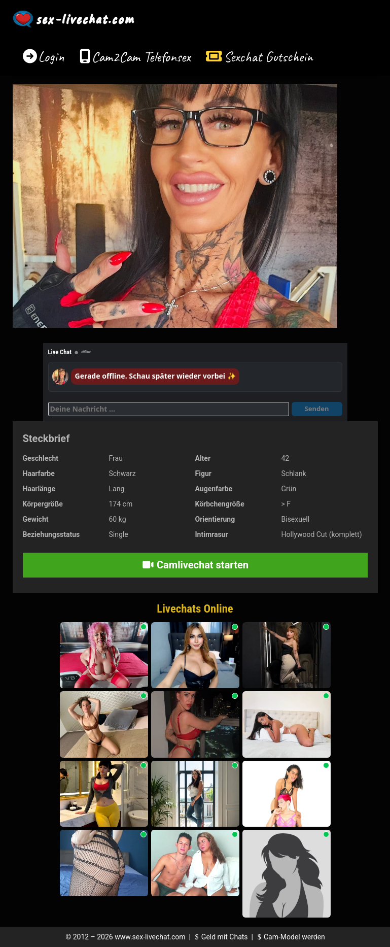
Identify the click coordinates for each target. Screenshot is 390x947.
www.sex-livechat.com (150, 937)
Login (51, 56)
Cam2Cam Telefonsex (141, 56)
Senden (317, 408)
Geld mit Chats (219, 937)
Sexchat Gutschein (268, 56)
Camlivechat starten (195, 565)
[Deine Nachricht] (168, 409)
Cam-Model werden (290, 937)
